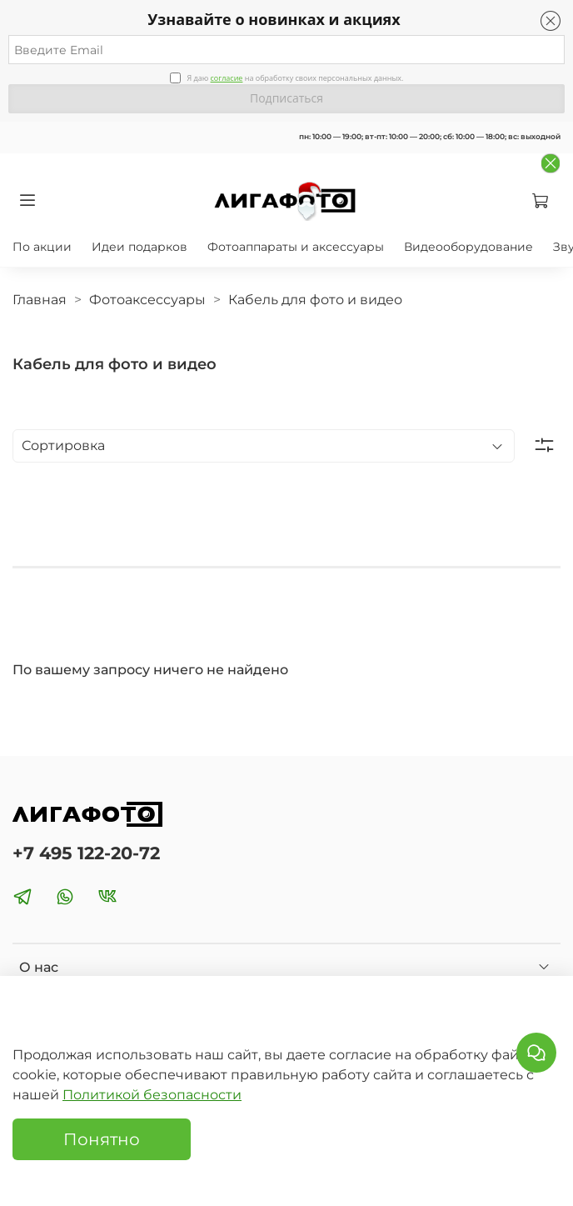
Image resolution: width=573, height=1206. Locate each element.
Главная (39, 300)
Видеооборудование (468, 246)
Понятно (101, 1139)
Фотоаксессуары (147, 300)
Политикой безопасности (152, 1095)
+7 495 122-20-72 (86, 853)
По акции (42, 246)
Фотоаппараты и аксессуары (295, 246)
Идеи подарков (139, 246)
